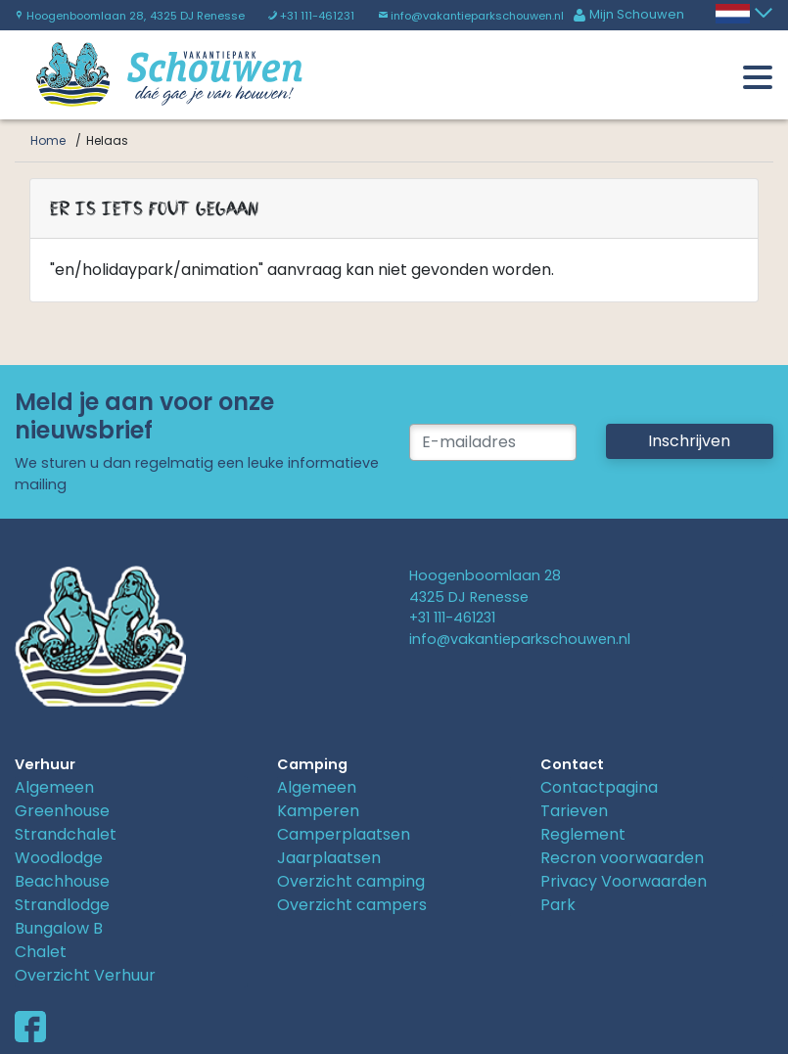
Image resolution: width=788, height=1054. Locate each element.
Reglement (583, 834)
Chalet (41, 951)
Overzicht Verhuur (85, 975)
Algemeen (54, 787)
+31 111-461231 (311, 15)
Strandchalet (65, 834)
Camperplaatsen (343, 834)
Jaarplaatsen (329, 858)
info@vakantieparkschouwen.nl (471, 15)
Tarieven (574, 811)
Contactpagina (599, 787)
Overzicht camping (351, 881)
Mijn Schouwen (628, 14)
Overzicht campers (352, 905)
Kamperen (318, 811)
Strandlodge (62, 905)
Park (558, 905)
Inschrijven (689, 441)
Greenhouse (62, 811)
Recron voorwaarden (622, 858)
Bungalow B (59, 928)
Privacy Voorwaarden (623, 881)
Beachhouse (62, 881)
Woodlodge (59, 858)
